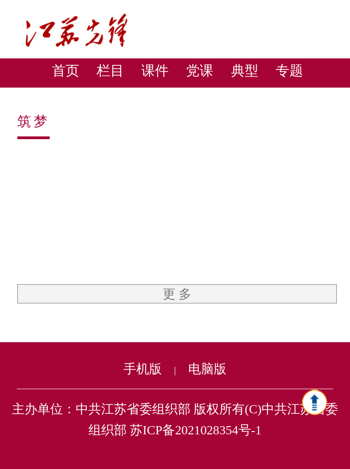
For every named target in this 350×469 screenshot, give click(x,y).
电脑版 (207, 369)
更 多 (177, 294)
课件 (155, 70)
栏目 (110, 70)
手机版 (143, 369)
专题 (289, 70)
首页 (65, 70)
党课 (199, 70)
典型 (244, 70)
